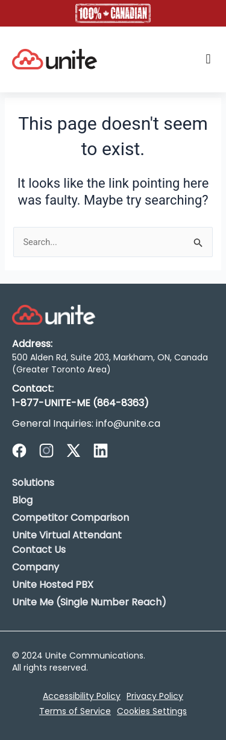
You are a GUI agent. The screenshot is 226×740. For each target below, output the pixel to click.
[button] (208, 59)
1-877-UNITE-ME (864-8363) (80, 403)
